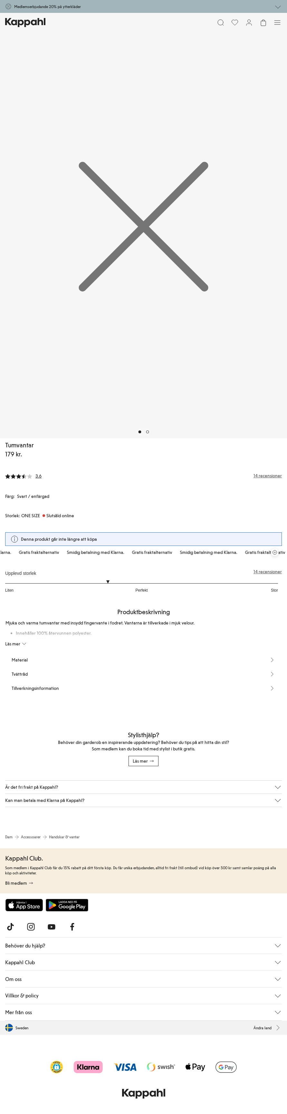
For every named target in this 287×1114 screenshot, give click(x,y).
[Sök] (221, 22)
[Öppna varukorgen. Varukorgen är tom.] (263, 22)
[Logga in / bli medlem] (249, 22)
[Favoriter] (235, 22)
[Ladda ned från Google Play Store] (67, 905)
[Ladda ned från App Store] (24, 905)
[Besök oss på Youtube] (51, 927)
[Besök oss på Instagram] (31, 927)
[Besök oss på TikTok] (10, 927)
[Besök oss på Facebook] (72, 927)
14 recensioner (268, 571)
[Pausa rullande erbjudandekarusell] (275, 552)
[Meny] (277, 22)
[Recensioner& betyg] (143, 476)
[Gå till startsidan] (25, 22)
